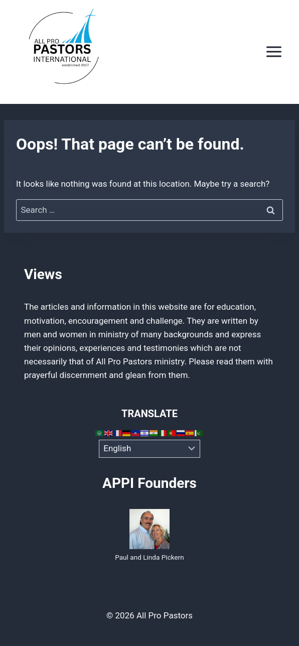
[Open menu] (273, 52)
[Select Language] (150, 449)
